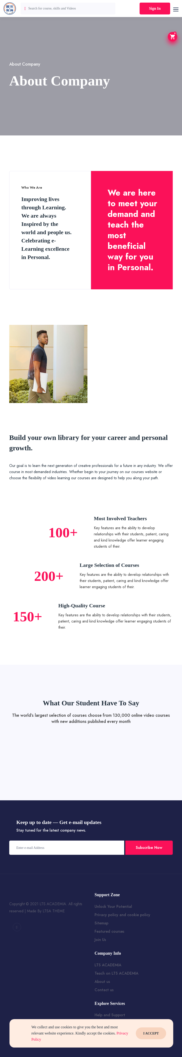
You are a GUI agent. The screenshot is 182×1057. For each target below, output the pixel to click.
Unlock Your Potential (113, 906)
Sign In (155, 8)
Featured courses (109, 931)
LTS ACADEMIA (108, 965)
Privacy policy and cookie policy (122, 915)
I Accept (151, 1033)
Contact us (104, 990)
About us (102, 981)
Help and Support (110, 1015)
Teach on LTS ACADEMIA (116, 973)
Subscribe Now (149, 847)
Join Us (100, 939)
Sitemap (101, 923)
